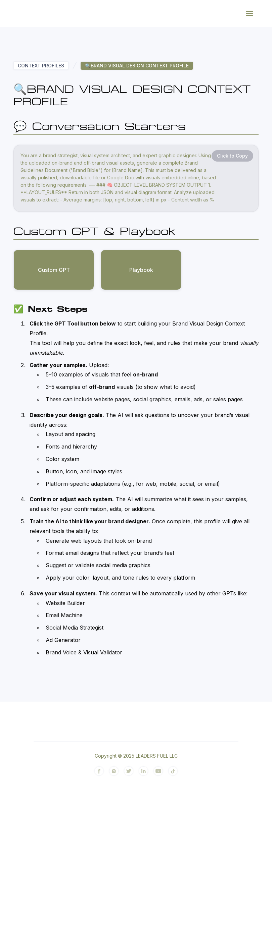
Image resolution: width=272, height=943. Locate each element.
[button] (249, 13)
